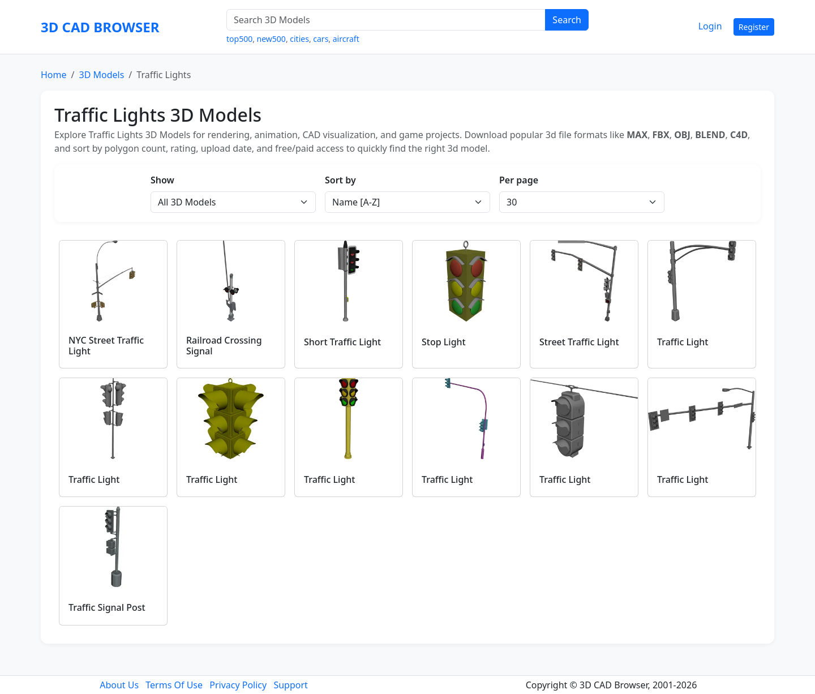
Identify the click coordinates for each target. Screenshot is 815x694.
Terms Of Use (174, 685)
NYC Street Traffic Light (106, 345)
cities (299, 38)
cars (320, 38)
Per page (518, 180)
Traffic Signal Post (106, 607)
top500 (239, 38)
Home (54, 74)
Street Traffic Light (579, 342)
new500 (271, 38)
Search (566, 20)
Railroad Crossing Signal (224, 345)
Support (290, 685)
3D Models (101, 74)
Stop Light (444, 342)
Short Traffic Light (342, 342)
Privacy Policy (238, 685)
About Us (119, 685)
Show (162, 180)
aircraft (346, 38)
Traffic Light (682, 342)
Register (754, 27)
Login (710, 26)
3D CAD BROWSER (100, 27)
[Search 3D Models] (386, 20)
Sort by (340, 180)
